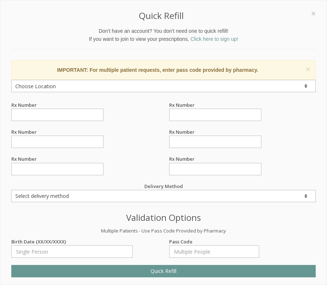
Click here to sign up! (214, 39)
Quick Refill (163, 271)
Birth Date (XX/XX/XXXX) (72, 241)
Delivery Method (163, 192)
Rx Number (57, 105)
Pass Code (214, 241)
